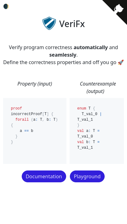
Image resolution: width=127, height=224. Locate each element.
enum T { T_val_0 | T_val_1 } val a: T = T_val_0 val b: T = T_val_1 (97, 131)
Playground (87, 176)
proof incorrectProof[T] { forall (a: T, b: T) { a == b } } (34, 131)
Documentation (44, 176)
